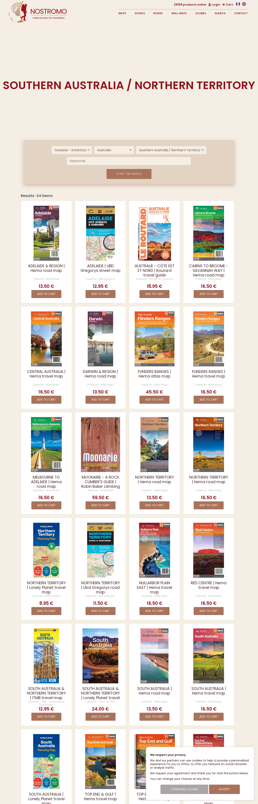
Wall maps (179, 13)
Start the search (129, 174)
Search (220, 13)
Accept (224, 789)
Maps (122, 13)
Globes (200, 13)
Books (158, 13)
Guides (140, 13)
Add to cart (46, 294)
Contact (241, 13)
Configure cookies (184, 789)
